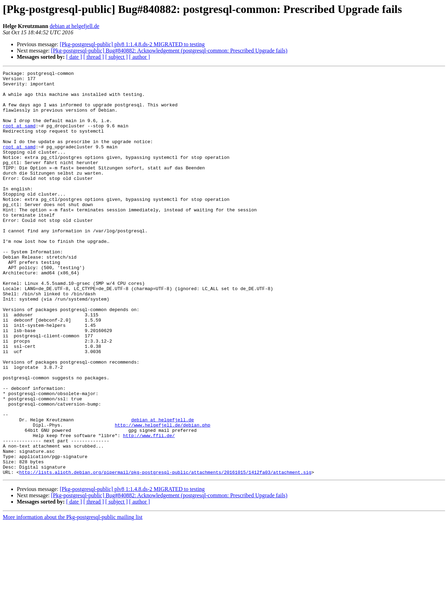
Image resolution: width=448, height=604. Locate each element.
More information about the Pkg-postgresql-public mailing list (72, 598)
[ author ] (139, 57)
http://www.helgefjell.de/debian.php (162, 496)
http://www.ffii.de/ (149, 509)
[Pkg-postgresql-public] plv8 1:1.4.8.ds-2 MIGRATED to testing (132, 44)
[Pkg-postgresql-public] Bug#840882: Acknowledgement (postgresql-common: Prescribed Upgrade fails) (169, 51)
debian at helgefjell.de (74, 26)
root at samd (19, 137)
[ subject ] (116, 57)
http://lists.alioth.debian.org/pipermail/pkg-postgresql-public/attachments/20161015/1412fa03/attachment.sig (165, 553)
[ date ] (74, 57)
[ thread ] (93, 57)
